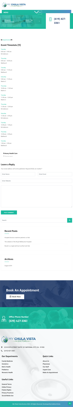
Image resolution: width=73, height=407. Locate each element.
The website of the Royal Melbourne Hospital (18, 242)
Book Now (15, 297)
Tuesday (3, 49)
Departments (6, 40)
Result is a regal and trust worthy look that (17, 246)
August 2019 (8, 265)
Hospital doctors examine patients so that (17, 237)
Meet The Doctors (28, 21)
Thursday (3, 58)
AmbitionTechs (55, 404)
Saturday (3, 77)
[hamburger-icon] (40, 12)
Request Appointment (8, 21)
